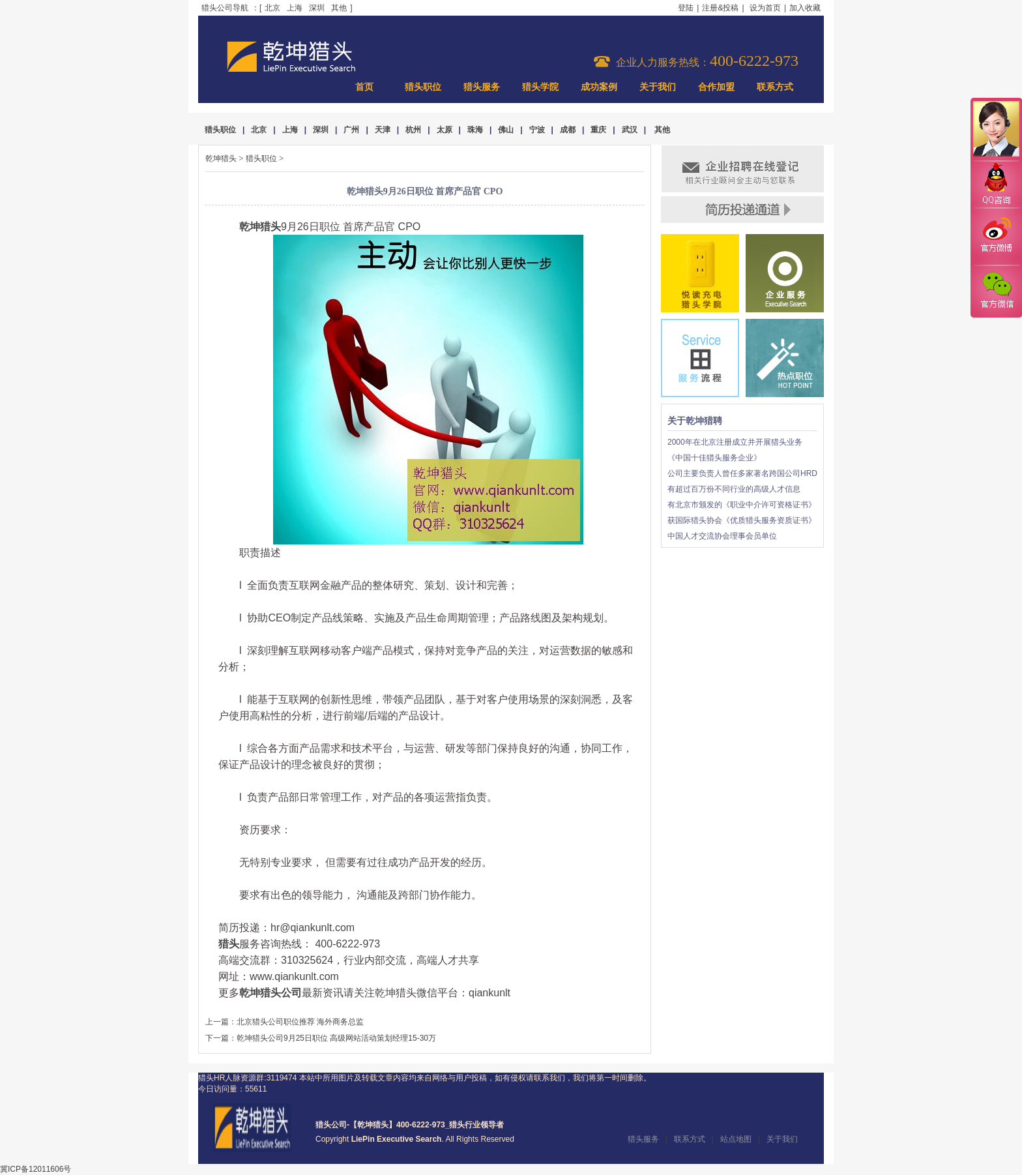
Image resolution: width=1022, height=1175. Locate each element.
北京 (272, 7)
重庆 (598, 129)
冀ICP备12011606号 (35, 1169)
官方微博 (996, 237)
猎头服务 (481, 87)
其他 (339, 7)
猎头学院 (540, 87)
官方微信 (996, 291)
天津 (382, 129)
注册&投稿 (720, 7)
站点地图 (736, 1139)
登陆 (686, 7)
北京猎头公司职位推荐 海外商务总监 (300, 1021)
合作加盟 (716, 87)
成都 (568, 129)
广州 (351, 129)
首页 (364, 87)
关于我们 (657, 87)
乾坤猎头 (221, 158)
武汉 (629, 129)
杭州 (413, 129)
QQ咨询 (996, 185)
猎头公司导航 (224, 7)
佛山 (506, 129)
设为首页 (765, 7)
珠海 (475, 129)
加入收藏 (805, 7)
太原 (444, 129)
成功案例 (599, 87)
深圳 (317, 7)
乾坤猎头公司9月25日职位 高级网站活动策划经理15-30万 (336, 1038)
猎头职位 (423, 87)
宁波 (537, 129)
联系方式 (775, 87)
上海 (294, 7)
